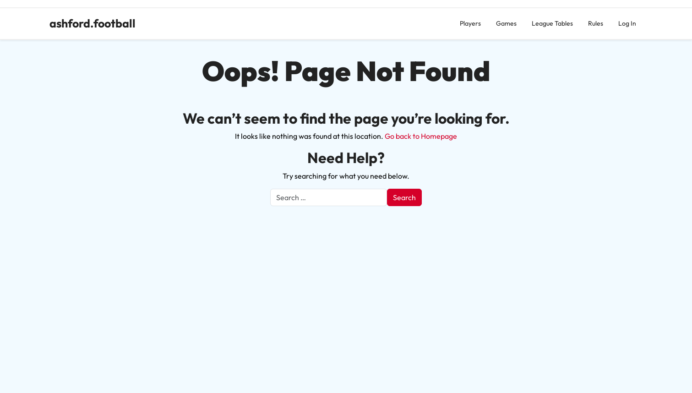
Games (506, 23)
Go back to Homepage (421, 136)
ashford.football (92, 23)
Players (470, 23)
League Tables (552, 23)
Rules (595, 23)
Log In (627, 23)
